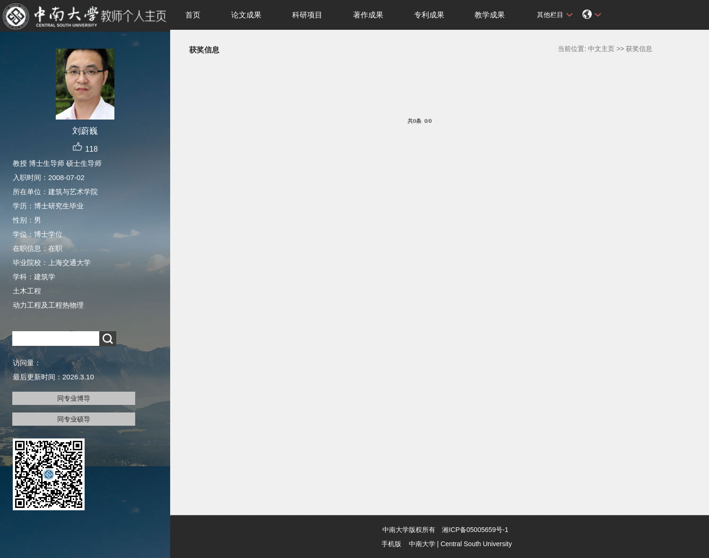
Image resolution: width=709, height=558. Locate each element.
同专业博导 (73, 398)
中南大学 (422, 544)
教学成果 (490, 15)
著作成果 (368, 15)
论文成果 (246, 15)
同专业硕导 (73, 419)
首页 (192, 15)
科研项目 (307, 15)
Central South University (476, 544)
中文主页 (601, 48)
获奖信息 (639, 48)
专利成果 (429, 15)
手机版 (391, 544)
